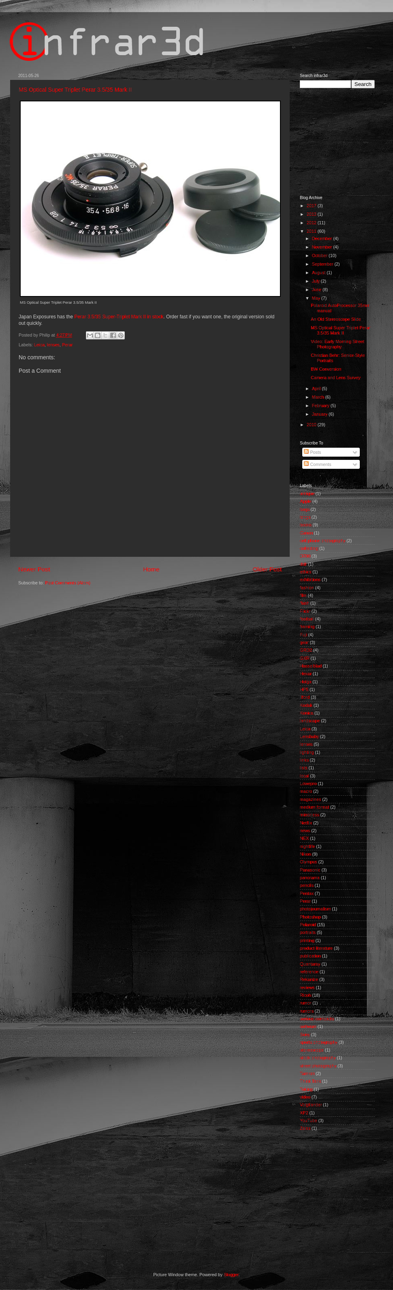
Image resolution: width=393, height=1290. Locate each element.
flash (304, 603)
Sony (305, 1034)
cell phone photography (322, 540)
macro (306, 791)
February (321, 405)
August (319, 272)
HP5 (304, 689)
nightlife (307, 846)
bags (304, 509)
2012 (312, 222)
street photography (318, 1065)
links (304, 760)
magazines (310, 799)
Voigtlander (311, 1104)
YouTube (308, 1120)
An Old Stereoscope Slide (336, 319)
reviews (307, 987)
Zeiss (305, 1128)
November (322, 247)
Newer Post (34, 569)
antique (307, 493)
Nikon (305, 854)
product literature (316, 948)
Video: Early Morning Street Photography (337, 344)
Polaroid (308, 924)
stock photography (317, 1057)
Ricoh (305, 995)
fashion (307, 587)
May (316, 298)
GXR (304, 658)
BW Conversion (326, 369)
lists (304, 767)
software (308, 1026)
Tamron (307, 1073)
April (317, 388)
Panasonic (310, 869)
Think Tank (310, 1081)
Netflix (306, 822)
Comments (317, 464)
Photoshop (310, 916)
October (320, 255)
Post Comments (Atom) (67, 582)
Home (151, 569)
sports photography (318, 1042)
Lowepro (308, 783)
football (307, 618)
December (322, 238)
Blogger (231, 1274)
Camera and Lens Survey (335, 377)
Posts (312, 452)
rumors (307, 1011)
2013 (312, 214)
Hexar (306, 673)
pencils (307, 885)
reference (309, 971)
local (304, 775)
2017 (312, 205)
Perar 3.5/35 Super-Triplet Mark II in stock (118, 317)
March (318, 397)
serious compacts (317, 1018)
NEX (304, 838)
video (305, 1097)
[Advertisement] (164, 1201)
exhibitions (310, 579)
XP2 (304, 1112)
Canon (306, 532)
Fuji (303, 634)
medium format (314, 807)
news (305, 830)
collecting (309, 548)
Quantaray (310, 964)
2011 (312, 231)
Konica (306, 712)
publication (310, 955)
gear (304, 642)
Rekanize (309, 979)
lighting (307, 752)
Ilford (305, 697)
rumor (305, 1002)
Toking (306, 1089)
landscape (310, 720)
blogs (305, 517)
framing (307, 626)
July (316, 281)
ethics (305, 571)
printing (307, 940)
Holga (305, 681)
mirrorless (309, 814)
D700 (305, 556)
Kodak (306, 705)
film (303, 595)
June (317, 289)
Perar (67, 344)
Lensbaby (309, 736)
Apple (305, 501)
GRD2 (306, 650)
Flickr (305, 611)
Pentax (307, 893)
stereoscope (312, 1049)
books (306, 524)
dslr (303, 564)
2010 (312, 424)
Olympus (308, 861)
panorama (310, 877)
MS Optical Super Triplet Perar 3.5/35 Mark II (75, 89)
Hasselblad (310, 665)
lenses (53, 344)
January (320, 414)
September (323, 264)
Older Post (267, 569)
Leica (39, 344)
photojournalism (315, 908)
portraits (308, 932)
